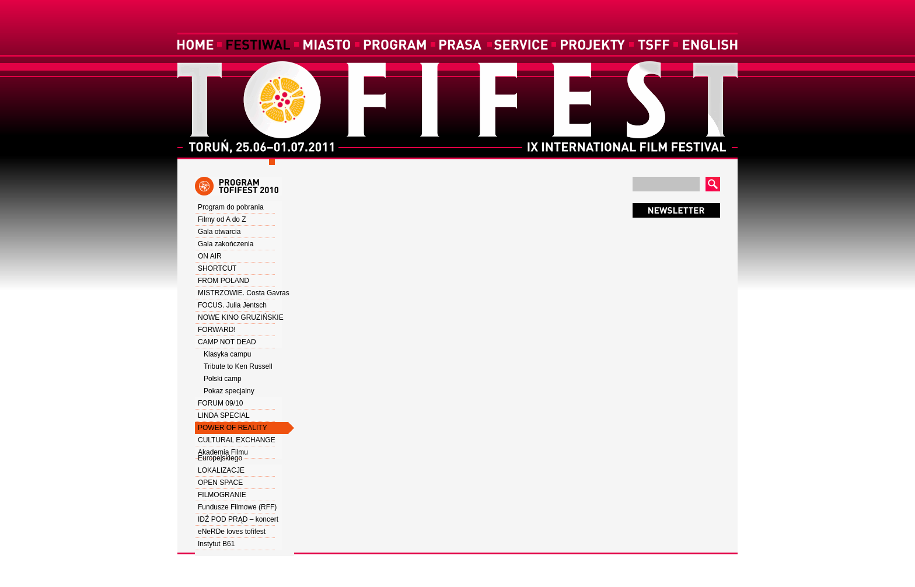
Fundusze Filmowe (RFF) (237, 507)
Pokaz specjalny (229, 391)
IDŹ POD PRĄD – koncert (238, 519)
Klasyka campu (227, 354)
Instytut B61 (216, 544)
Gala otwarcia (219, 232)
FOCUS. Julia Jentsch (232, 305)
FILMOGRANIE (222, 495)
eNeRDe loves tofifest (232, 531)
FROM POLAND (223, 281)
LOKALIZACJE (221, 470)
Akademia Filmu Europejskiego (223, 455)
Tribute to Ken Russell (238, 366)
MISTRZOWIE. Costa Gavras (243, 293)
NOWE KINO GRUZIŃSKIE (241, 317)
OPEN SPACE (220, 482)
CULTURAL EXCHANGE (236, 440)
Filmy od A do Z (222, 219)
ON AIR (210, 256)
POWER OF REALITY (232, 428)
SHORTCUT (217, 268)
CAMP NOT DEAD (227, 342)
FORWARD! (217, 330)
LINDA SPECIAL (224, 415)
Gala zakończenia (225, 244)
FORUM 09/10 (220, 403)
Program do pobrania (231, 207)
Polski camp (223, 379)
